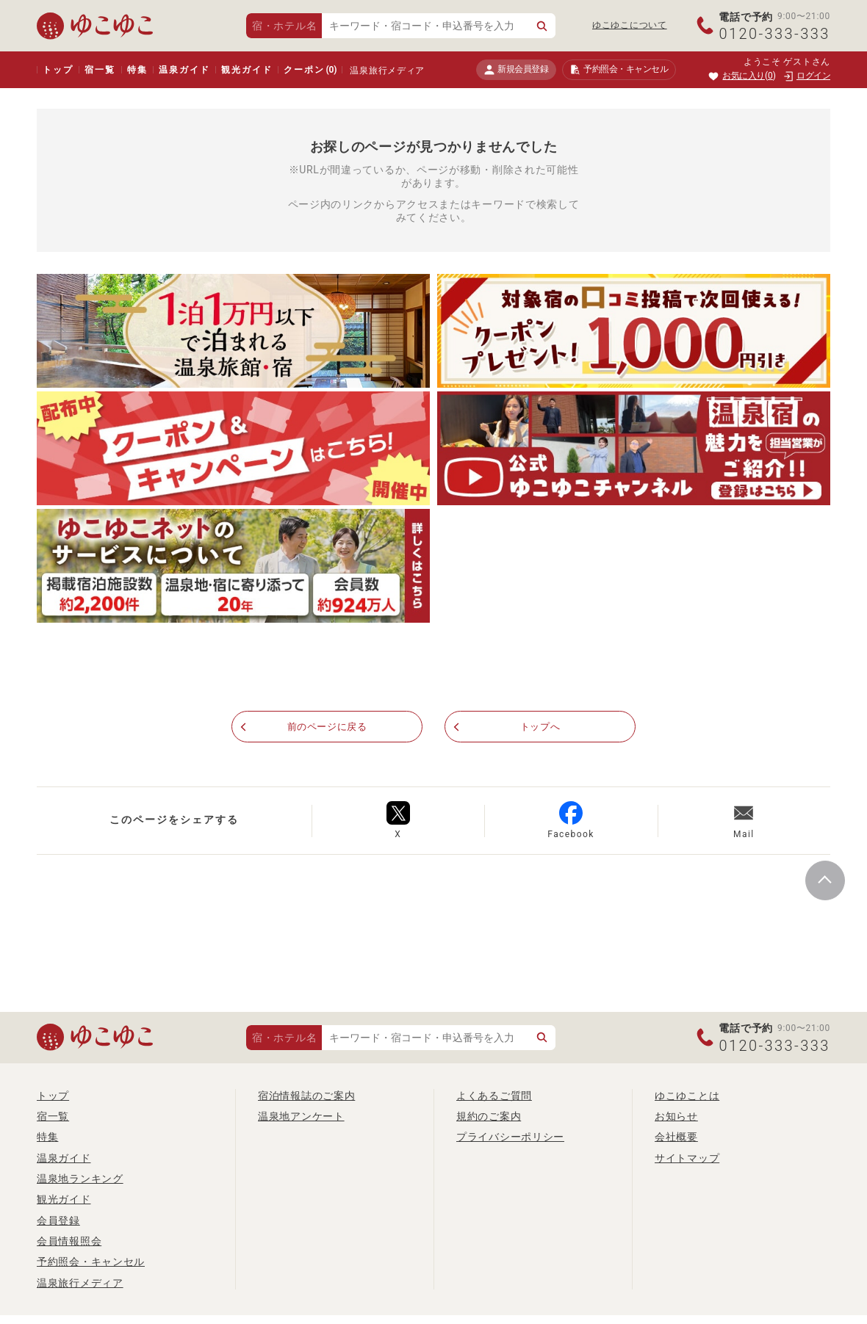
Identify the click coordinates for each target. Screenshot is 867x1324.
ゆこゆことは (687, 1095)
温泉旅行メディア (387, 70)
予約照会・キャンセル (91, 1261)
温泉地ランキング (80, 1178)
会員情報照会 (69, 1241)
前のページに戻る (327, 727)
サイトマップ (687, 1158)
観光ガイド (246, 70)
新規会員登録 (516, 69)
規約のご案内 (488, 1116)
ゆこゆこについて (629, 25)
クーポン (310, 69)
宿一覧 (99, 70)
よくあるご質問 (494, 1095)
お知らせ (676, 1116)
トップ (58, 70)
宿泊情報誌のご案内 (306, 1095)
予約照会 (619, 70)
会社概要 (676, 1137)
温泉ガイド (184, 70)
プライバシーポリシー (510, 1137)
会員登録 (58, 1220)
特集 (137, 70)
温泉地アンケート (301, 1116)
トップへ (540, 727)
